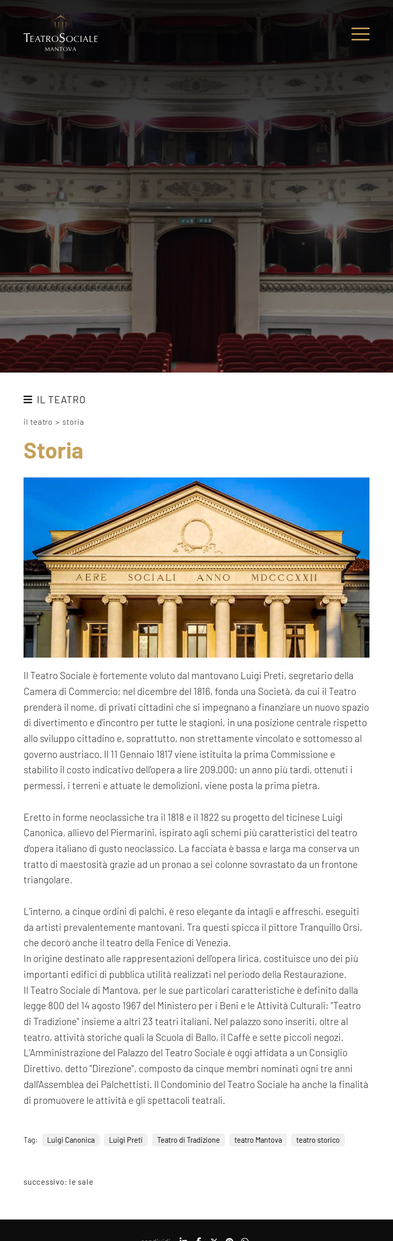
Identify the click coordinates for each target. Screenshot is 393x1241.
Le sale (81, 1181)
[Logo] (61, 34)
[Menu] (360, 34)
